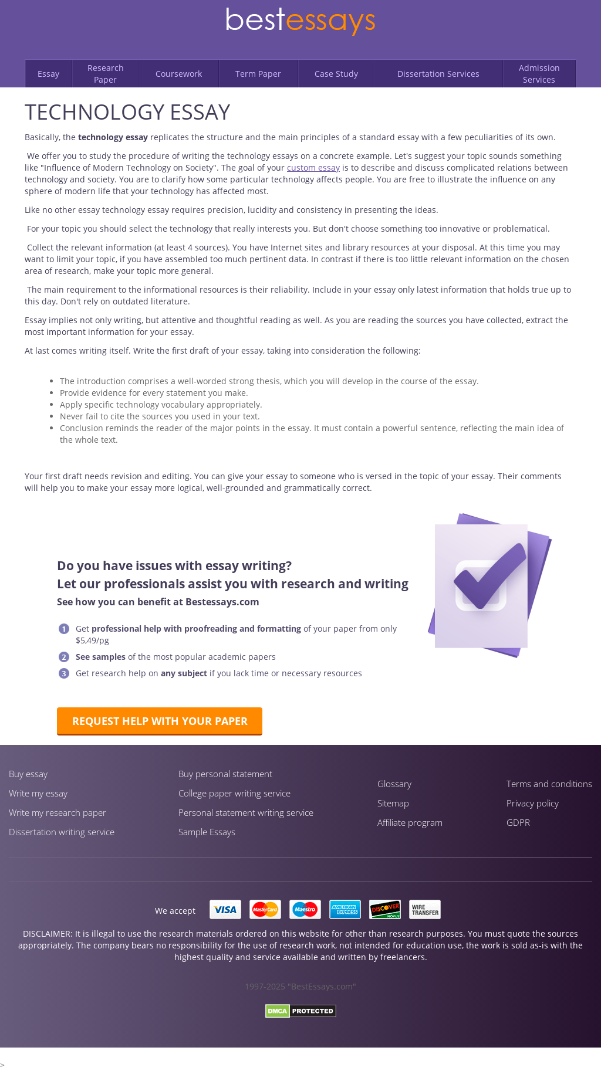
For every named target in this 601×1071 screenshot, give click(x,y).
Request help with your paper (160, 721)
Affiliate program (410, 822)
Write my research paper (57, 812)
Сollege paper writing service (234, 793)
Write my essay (38, 793)
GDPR (518, 822)
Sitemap (393, 803)
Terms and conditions (549, 783)
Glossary (394, 783)
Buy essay (28, 773)
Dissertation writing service (61, 831)
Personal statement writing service (245, 812)
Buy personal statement (225, 773)
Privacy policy (533, 803)
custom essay (313, 167)
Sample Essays (206, 831)
